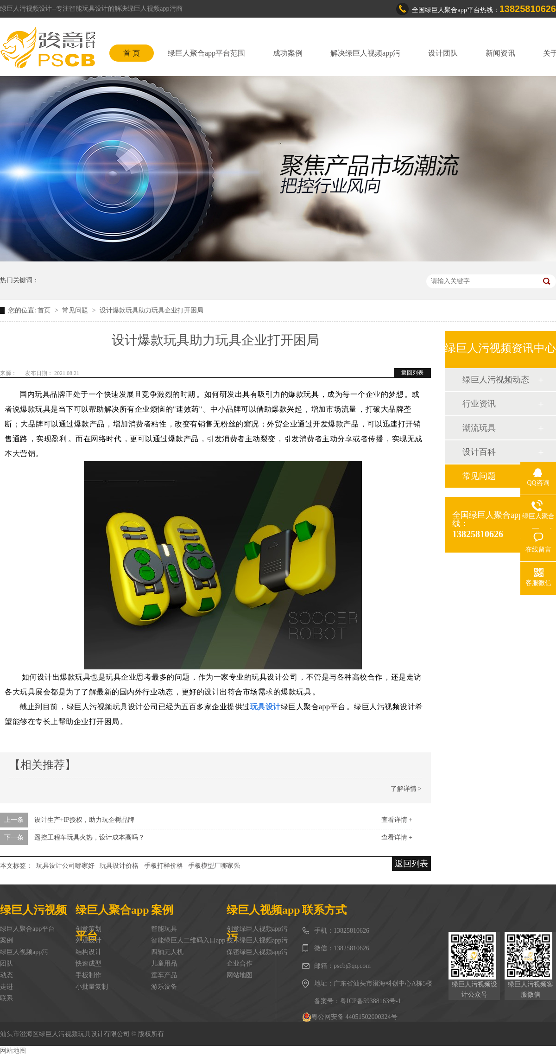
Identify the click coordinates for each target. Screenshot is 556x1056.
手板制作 (88, 975)
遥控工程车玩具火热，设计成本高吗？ (89, 837)
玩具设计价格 (119, 865)
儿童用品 (164, 963)
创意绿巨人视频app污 (257, 928)
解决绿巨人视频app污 (365, 53)
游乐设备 (164, 986)
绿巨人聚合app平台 (27, 928)
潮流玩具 (479, 428)
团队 (6, 963)
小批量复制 (92, 986)
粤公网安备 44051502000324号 (350, 1017)
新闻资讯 (500, 53)
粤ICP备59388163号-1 (370, 1001)
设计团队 (443, 53)
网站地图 (240, 975)
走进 (6, 986)
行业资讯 (479, 403)
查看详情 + (396, 819)
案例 (6, 940)
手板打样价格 (163, 865)
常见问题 (76, 310)
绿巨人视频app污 (24, 951)
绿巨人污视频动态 (495, 379)
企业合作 (240, 963)
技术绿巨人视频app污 (257, 940)
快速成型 (88, 963)
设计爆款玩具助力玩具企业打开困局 (151, 310)
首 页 (131, 53)
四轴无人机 (167, 951)
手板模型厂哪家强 (214, 865)
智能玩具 (164, 928)
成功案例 (288, 53)
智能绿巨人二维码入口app (188, 940)
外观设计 (88, 940)
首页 (45, 310)
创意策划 (88, 928)
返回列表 (412, 372)
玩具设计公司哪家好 (65, 865)
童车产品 (164, 975)
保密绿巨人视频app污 (257, 951)
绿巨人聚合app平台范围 (206, 53)
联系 (6, 998)
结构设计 (88, 951)
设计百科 (479, 452)
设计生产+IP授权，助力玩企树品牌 (84, 819)
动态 (6, 975)
